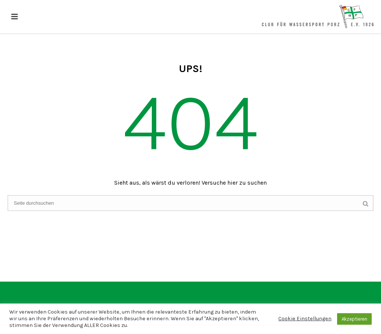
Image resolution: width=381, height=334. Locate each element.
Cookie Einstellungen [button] (305, 318)
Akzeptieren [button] (354, 319)
